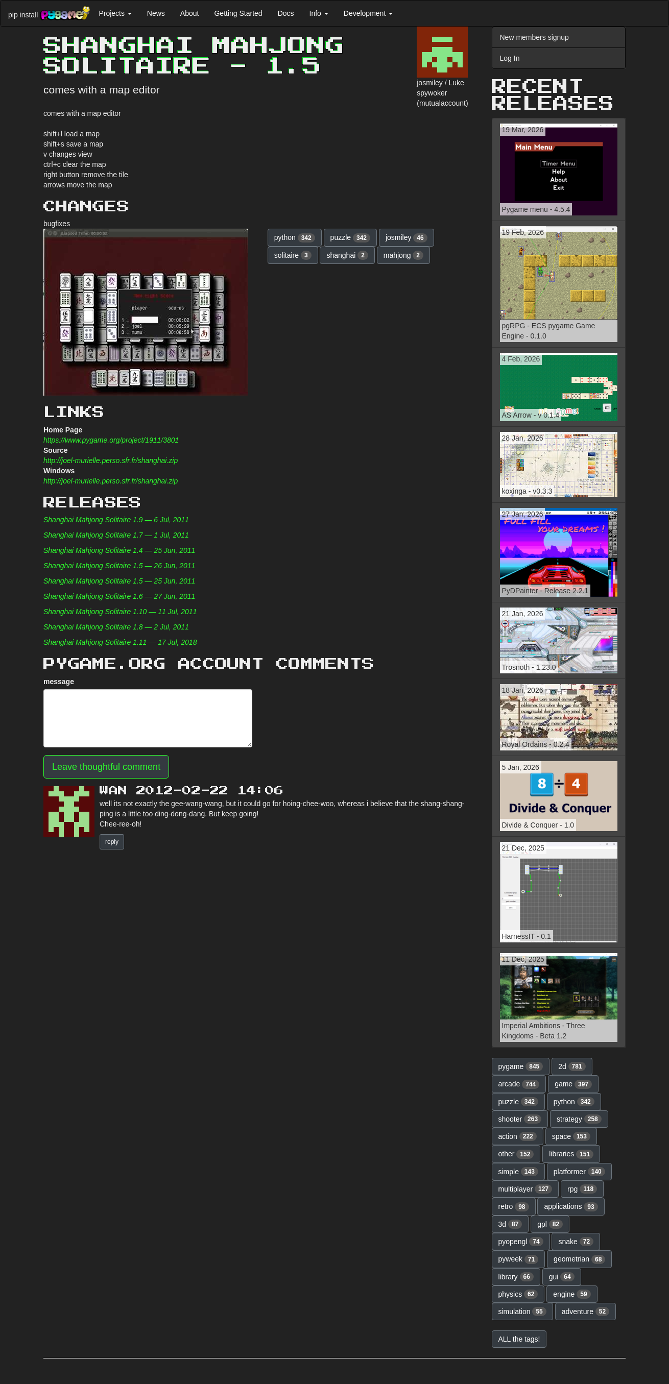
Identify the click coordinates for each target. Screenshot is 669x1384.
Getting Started (238, 13)
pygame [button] (520, 1066)
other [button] (516, 1154)
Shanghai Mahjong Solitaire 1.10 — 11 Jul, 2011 (120, 612)
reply (111, 841)
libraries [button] (571, 1154)
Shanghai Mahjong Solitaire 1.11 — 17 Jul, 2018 (120, 642)
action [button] (517, 1136)
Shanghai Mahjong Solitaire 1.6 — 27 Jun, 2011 (119, 596)
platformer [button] (579, 1171)
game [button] (573, 1084)
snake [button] (575, 1241)
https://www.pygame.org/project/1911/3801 (111, 440)
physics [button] (518, 1294)
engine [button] (571, 1294)
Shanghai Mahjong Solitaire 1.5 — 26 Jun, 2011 (119, 566)
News (156, 13)
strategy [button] (579, 1119)
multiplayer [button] (525, 1189)
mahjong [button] (403, 255)
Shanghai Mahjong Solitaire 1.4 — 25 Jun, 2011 (119, 550)
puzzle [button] (350, 237)
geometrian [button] (579, 1259)
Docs (286, 13)
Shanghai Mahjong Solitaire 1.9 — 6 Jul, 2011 (116, 520)
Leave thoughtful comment (106, 767)
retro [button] (513, 1206)
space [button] (571, 1136)
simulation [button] (522, 1311)
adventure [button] (586, 1311)
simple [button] (518, 1171)
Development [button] (368, 13)
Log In (510, 58)
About (189, 13)
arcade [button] (519, 1084)
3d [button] (510, 1224)
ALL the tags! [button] (519, 1339)
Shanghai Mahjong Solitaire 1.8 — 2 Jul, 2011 (116, 627)
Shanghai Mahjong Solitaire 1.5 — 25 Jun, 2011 (119, 581)
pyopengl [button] (520, 1241)
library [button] (516, 1276)
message (58, 681)
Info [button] (318, 13)
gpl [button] (550, 1224)
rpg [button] (582, 1189)
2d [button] (572, 1066)
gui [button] (562, 1276)
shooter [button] (520, 1119)
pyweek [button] (518, 1259)
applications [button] (571, 1206)
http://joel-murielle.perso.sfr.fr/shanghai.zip (110, 460)
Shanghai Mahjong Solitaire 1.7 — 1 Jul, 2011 (116, 535)
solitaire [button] (293, 255)
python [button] (294, 237)
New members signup (534, 37)
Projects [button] (115, 13)
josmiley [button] (406, 237)
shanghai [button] (347, 255)
